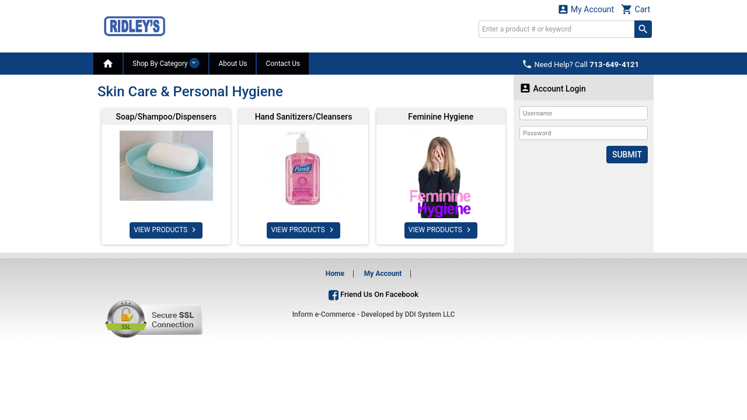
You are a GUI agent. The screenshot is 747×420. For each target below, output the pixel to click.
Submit (627, 154)
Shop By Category (166, 63)
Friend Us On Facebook (373, 294)
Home (335, 274)
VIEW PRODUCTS (166, 230)
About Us (232, 64)
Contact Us (283, 64)
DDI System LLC (430, 314)
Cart (635, 9)
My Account (586, 9)
